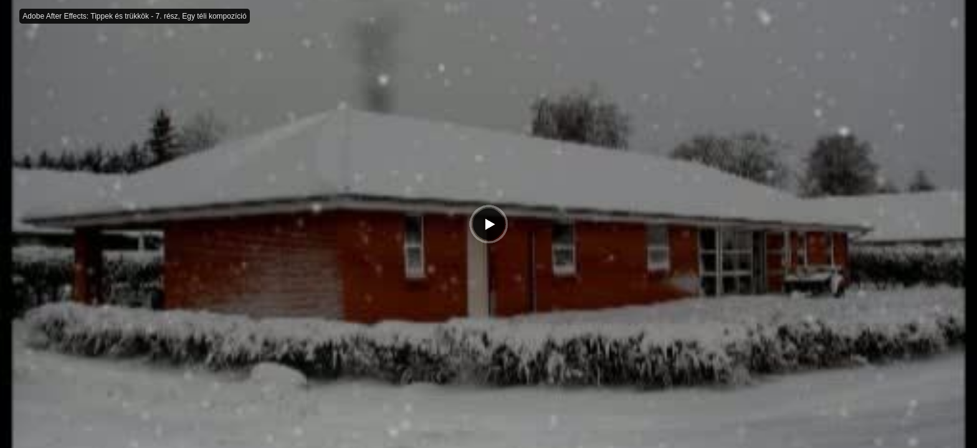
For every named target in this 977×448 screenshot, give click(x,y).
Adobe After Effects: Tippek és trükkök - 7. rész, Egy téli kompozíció (134, 16)
